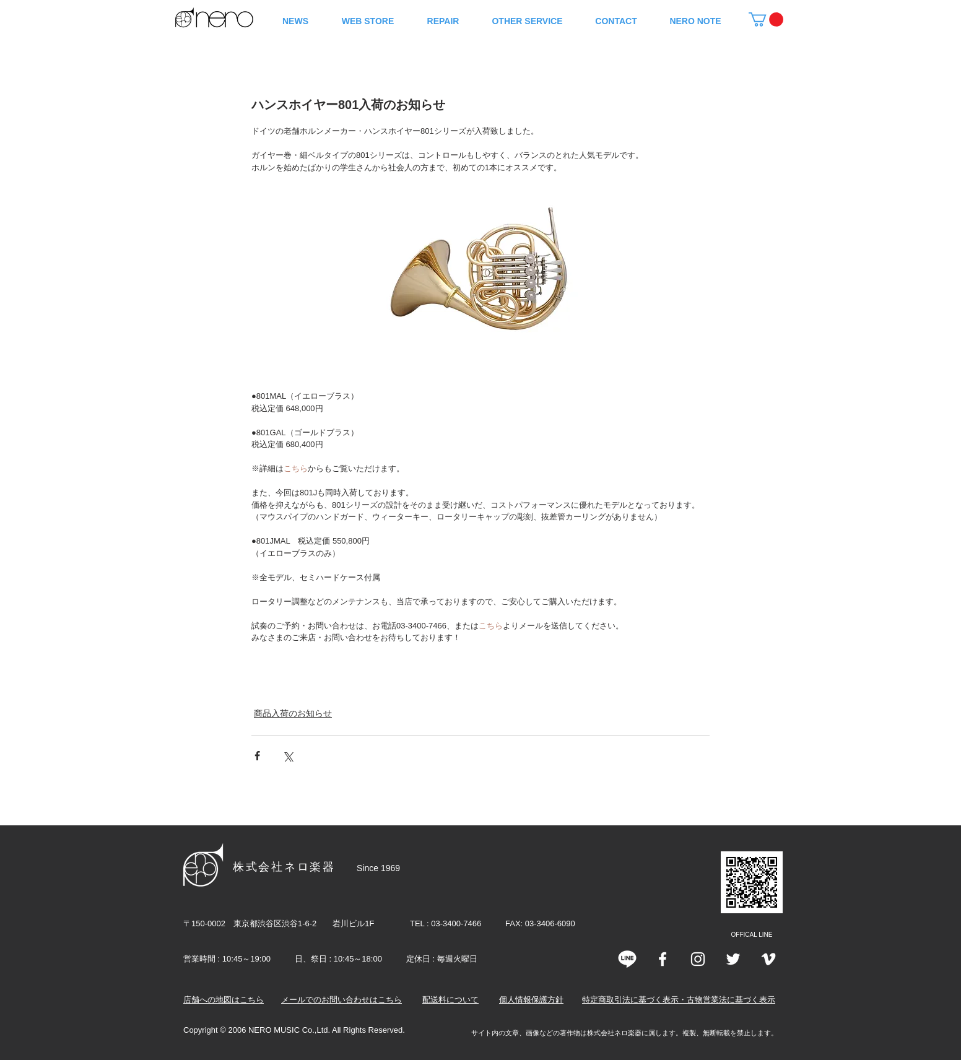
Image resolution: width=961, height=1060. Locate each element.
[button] (766, 19)
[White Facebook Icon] (662, 959)
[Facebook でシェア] (257, 756)
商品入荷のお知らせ (293, 713)
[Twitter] (733, 959)
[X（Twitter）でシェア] (288, 756)
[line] (627, 959)
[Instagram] (698, 959)
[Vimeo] (768, 959)
